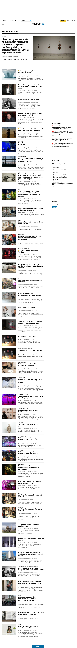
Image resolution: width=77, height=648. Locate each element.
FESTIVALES (4, 36)
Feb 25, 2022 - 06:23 (32, 270)
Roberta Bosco (10, 31)
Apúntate (55, 207)
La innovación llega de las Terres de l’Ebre (31, 539)
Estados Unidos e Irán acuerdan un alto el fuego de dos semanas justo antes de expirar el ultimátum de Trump (63, 181)
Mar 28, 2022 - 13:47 (33, 241)
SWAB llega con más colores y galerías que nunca (29, 425)
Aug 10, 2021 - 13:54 (33, 558)
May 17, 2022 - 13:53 (33, 164)
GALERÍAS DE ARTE (21, 464)
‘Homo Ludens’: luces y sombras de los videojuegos (31, 397)
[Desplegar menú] (3, 24)
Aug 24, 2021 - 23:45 (33, 528)
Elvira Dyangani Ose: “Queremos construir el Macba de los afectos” (30, 582)
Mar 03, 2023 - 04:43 (29, 117)
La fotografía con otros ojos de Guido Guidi (29, 411)
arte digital (20, 141)
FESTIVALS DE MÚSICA (22, 436)
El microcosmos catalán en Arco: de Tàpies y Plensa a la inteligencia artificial (30, 266)
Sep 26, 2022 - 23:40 (33, 133)
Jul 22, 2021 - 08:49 (33, 585)
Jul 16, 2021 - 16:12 (33, 616)
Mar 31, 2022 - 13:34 (33, 226)
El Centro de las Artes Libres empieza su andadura (28, 364)
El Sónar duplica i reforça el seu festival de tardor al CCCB (29, 438)
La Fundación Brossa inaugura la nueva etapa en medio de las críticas (30, 381)
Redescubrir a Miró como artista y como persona (30, 222)
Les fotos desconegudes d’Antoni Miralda (30, 495)
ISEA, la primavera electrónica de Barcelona (30, 143)
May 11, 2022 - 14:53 (33, 198)
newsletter (55, 201)
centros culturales (22, 319)
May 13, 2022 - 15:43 (33, 181)
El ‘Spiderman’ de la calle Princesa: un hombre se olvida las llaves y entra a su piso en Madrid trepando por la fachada (62, 145)
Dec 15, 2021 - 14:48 (33, 385)
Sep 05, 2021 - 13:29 (33, 513)
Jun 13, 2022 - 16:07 (33, 147)
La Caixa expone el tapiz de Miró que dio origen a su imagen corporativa (29, 238)
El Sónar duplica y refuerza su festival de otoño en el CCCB (29, 452)
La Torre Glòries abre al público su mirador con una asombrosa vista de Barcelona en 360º (30, 160)
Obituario (20, 111)
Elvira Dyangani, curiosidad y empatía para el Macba (28, 627)
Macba (19, 580)
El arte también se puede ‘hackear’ (28, 251)
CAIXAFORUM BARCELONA (23, 394)
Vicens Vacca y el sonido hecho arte (30, 350)
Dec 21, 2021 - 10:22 (33, 339)
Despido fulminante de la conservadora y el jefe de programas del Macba (27, 598)
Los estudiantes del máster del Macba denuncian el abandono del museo (30, 554)
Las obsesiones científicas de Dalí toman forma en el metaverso (30, 129)
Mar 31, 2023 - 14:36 (33, 102)
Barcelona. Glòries (22, 156)
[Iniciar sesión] (71, 21)
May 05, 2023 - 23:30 (33, 75)
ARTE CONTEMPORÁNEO (22, 611)
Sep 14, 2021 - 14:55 (33, 471)
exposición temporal (22, 292)
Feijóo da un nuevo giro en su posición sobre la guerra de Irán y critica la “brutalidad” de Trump (62, 139)
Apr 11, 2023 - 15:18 (33, 90)
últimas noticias (56, 123)
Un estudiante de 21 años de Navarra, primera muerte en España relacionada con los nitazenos (63, 171)
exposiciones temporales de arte (25, 348)
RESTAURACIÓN (21, 234)
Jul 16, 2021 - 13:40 (33, 630)
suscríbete (63, 20)
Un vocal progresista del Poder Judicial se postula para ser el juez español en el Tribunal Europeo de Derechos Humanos (63, 176)
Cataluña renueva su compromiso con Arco (30, 281)
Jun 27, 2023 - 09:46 (16, 56)
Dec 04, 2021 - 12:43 (33, 400)
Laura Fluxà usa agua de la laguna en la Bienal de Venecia (30, 209)
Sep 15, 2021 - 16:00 (33, 456)
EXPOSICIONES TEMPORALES (23, 306)
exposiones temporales (23, 408)
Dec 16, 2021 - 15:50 (33, 368)
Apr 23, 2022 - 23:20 (32, 212)
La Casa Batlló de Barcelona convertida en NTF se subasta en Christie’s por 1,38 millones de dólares (29, 194)
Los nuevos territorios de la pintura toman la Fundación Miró (30, 294)
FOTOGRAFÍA (20, 507)
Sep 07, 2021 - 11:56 (29, 499)
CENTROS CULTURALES (22, 362)
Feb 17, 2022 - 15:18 (33, 284)
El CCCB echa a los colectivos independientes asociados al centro (31, 569)
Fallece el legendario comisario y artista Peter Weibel (30, 114)
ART (19, 335)
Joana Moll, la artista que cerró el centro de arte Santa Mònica (30, 322)
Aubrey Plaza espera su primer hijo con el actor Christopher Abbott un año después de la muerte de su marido (62, 127)
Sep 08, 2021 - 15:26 (33, 485)
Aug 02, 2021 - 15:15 (33, 572)
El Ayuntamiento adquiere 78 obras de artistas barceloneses (31, 613)
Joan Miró (20, 220)
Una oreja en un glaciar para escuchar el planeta (29, 71)
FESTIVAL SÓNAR (21, 450)
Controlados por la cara (27, 307)
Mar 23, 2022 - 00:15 (33, 254)
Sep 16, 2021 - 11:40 (33, 442)
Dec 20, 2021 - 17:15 (33, 353)
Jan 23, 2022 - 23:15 (33, 297)
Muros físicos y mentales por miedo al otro (28, 525)
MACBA (19, 624)
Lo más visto (55, 160)
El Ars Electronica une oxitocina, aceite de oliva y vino (30, 482)
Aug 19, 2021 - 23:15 (33, 542)
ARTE (19, 69)
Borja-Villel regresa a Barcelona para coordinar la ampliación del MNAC (30, 86)
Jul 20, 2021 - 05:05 (33, 602)
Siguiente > (38, 646)
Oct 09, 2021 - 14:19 (33, 428)
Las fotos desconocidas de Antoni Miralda (30, 509)
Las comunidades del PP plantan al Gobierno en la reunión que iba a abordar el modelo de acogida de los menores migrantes (62, 133)
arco (19, 278)
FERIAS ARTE (20, 422)
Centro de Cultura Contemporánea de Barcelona (28, 566)
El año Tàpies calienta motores (29, 100)
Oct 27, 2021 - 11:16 (33, 414)
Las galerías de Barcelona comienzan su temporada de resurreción (28, 467)
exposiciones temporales (23, 248)
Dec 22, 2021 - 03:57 (33, 325)
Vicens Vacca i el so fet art (27, 337)
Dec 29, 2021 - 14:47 (33, 310)
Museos (19, 127)
